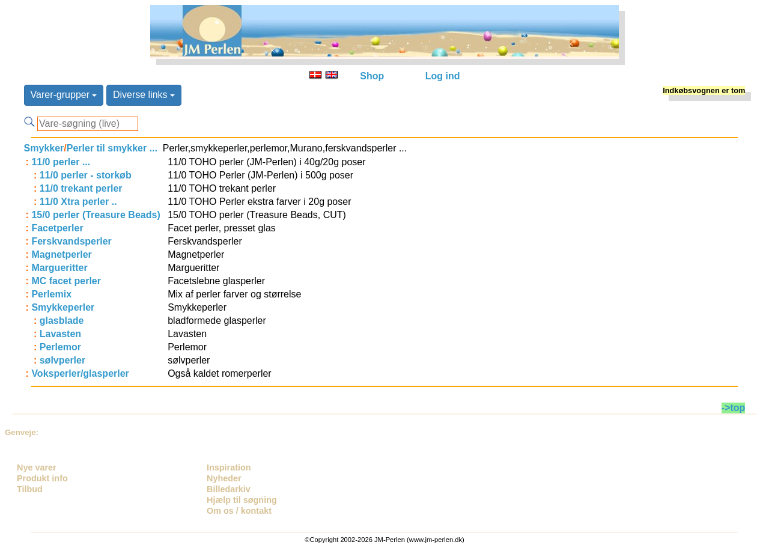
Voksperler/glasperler (80, 373)
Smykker (44, 148)
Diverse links (144, 95)
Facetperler (57, 228)
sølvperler (62, 360)
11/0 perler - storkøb (86, 175)
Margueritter (59, 268)
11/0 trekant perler (81, 188)
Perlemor (60, 347)
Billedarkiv (229, 489)
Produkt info (42, 478)
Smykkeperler (62, 307)
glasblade (62, 320)
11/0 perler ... (60, 162)
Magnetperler (61, 254)
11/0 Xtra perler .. (78, 201)
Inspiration (229, 467)
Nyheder (224, 478)
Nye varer (36, 467)
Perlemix (51, 294)
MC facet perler (66, 281)
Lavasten (60, 334)
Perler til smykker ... (112, 148)
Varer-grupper (64, 95)
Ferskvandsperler (71, 241)
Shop (372, 76)
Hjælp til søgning (242, 500)
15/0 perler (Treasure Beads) (95, 215)
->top (734, 408)
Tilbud (30, 489)
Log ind (442, 76)
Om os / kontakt (239, 511)
